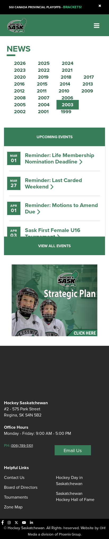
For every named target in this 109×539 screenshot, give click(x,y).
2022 (44, 70)
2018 (66, 77)
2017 (89, 77)
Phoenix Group (70, 534)
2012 (19, 90)
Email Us (73, 450)
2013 (87, 84)
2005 (20, 104)
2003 (67, 104)
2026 (20, 63)
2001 (43, 111)
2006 (67, 97)
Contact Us (14, 477)
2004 (44, 104)
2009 (87, 90)
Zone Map (13, 507)
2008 (20, 97)
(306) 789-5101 (22, 445)
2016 (19, 84)
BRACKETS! (72, 7)
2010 (64, 90)
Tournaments (16, 497)
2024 (67, 63)
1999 (66, 111)
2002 (20, 111)
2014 (65, 84)
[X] (16, 522)
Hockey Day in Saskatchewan (69, 480)
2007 (43, 97)
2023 (20, 70)
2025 (44, 63)
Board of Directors (20, 487)
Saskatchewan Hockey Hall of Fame (75, 496)
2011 (41, 90)
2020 (20, 77)
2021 (67, 70)
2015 (42, 84)
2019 (43, 77)
